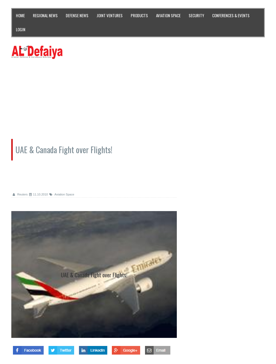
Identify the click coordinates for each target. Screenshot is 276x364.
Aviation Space (61, 194)
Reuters (20, 194)
